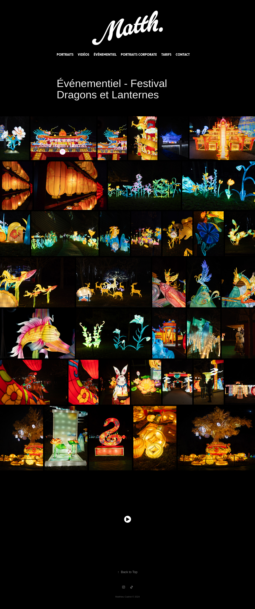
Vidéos (83, 54)
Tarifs (166, 54)
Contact (183, 54)
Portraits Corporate (139, 54)
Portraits (65, 54)
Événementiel (105, 54)
